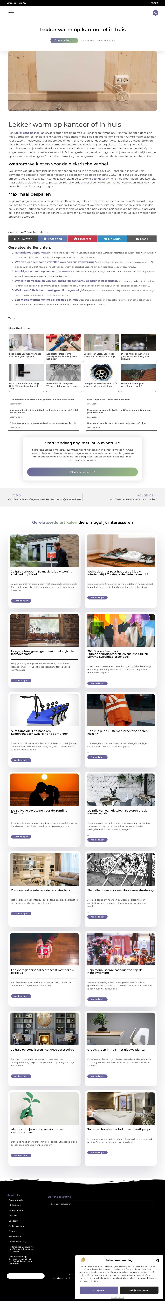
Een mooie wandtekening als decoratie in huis (46, 299)
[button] (156, 1260)
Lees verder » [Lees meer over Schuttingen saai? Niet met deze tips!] (93, 404)
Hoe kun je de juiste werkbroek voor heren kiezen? (117, 732)
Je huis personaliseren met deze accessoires (42, 1049)
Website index (15, 1236)
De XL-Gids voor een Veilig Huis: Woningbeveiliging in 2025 (24, 386)
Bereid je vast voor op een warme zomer (42, 271)
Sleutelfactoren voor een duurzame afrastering (120, 890)
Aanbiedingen (64, 40)
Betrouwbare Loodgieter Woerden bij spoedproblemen (62, 384)
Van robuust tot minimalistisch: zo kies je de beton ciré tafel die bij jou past (44, 411)
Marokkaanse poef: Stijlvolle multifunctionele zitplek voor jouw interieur (119, 411)
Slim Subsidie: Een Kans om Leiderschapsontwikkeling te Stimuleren (40, 732)
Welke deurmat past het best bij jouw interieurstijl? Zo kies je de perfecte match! (117, 573)
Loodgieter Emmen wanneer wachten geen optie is (25, 355)
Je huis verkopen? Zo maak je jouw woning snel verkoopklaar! (42, 573)
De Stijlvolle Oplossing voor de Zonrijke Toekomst (39, 812)
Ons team (13, 1221)
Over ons (13, 1215)
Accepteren (99, 1290)
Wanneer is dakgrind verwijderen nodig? (132, 384)
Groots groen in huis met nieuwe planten (116, 1049)
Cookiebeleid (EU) (17, 1241)
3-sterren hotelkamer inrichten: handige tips (119, 1129)
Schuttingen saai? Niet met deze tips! (108, 399)
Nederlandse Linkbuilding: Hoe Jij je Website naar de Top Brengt (21, 1249)
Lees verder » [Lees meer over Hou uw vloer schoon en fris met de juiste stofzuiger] (93, 427)
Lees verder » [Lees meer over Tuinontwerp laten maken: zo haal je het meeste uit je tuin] (16, 427)
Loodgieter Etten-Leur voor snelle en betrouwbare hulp (99, 355)
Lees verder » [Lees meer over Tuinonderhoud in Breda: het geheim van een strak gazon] (16, 404)
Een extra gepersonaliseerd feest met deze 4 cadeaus (42, 971)
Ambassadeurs (16, 1210)
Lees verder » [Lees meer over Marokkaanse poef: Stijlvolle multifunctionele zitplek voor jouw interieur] (93, 417)
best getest (99, 178)
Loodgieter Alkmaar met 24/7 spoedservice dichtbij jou (100, 384)
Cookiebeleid (117, 1297)
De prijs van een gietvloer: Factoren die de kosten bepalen (117, 812)
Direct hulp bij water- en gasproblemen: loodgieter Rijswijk (135, 356)
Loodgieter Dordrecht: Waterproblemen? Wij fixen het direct (61, 356)
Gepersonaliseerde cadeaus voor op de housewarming (115, 971)
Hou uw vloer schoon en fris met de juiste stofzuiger (116, 423)
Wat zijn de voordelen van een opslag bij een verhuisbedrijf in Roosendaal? (66, 280)
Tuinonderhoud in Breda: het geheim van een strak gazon (42, 399)
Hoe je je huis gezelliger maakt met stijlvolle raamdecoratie (42, 653)
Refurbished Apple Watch (32, 252)
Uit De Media (15, 1205)
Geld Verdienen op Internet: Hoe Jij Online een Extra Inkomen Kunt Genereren (21, 1260)
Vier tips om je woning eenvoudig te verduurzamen (37, 1131)
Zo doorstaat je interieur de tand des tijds (40, 890)
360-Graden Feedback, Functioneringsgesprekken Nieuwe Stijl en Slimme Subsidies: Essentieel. (117, 654)
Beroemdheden (16, 1200)
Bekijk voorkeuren (139, 1290)
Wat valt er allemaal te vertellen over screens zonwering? (54, 262)
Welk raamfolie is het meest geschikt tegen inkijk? (49, 290)
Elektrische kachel (26, 132)
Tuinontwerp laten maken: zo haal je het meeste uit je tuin (43, 423)
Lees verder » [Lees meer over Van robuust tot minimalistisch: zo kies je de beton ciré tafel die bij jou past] (16, 417)
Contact (13, 1231)
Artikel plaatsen (16, 1226)
